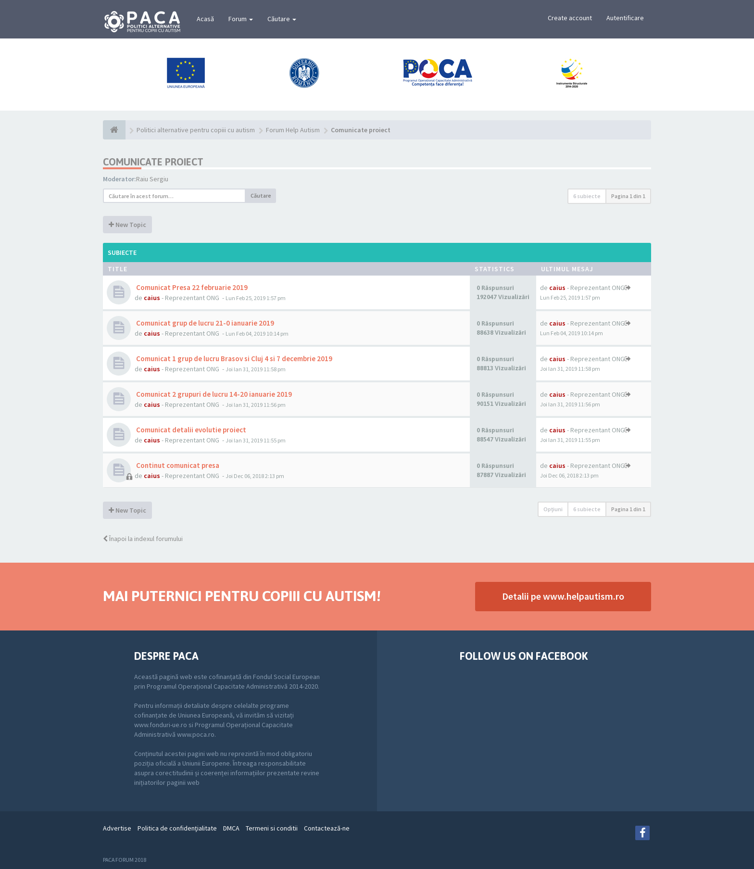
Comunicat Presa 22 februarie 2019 (191, 287)
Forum (240, 18)
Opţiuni (553, 509)
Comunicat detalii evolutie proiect (190, 429)
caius (152, 297)
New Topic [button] (127, 224)
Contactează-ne (327, 828)
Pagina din (628, 196)
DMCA (231, 828)
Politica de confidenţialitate (177, 828)
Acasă (205, 18)
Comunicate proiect (153, 161)
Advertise (117, 828)
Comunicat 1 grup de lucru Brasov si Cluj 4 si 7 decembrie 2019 (233, 358)
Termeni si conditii (272, 828)
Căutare (281, 18)
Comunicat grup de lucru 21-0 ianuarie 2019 (204, 322)
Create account (570, 17)
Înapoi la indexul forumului (143, 538)
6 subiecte (587, 196)
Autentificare (625, 17)
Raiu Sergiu (152, 179)
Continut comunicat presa (177, 465)
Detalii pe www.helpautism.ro (563, 596)
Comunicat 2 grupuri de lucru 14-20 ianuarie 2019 (213, 394)
